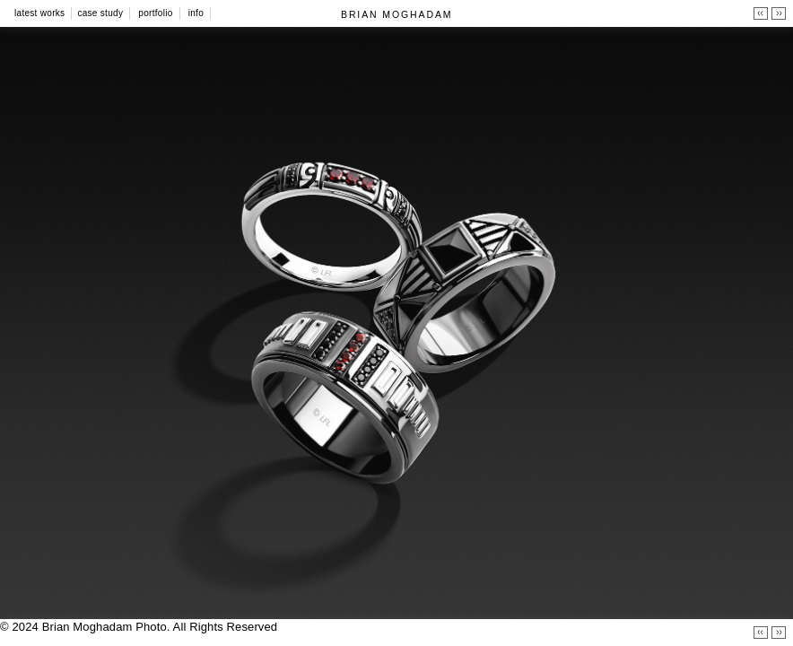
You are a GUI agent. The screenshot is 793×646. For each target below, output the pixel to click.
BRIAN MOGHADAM (396, 14)
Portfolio (155, 13)
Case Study (100, 13)
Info (196, 13)
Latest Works (39, 13)
